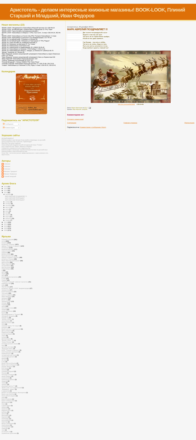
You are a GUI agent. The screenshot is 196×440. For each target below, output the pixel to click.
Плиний (4, 370)
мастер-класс (6, 267)
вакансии (5, 409)
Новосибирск (6, 269)
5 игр (3, 361)
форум (4, 358)
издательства (6, 283)
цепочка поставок (8, 347)
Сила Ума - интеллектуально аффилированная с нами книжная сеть (25, 153)
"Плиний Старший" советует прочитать (15, 282)
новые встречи (7, 251)
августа (8, 207)
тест (3, 430)
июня (7, 211)
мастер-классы (7, 322)
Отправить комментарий (75, 119)
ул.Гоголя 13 (6, 431)
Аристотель (6, 154)
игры (3, 285)
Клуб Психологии (7, 291)
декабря (8, 194)
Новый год (5, 317)
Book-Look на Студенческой (11, 329)
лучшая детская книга (9, 355)
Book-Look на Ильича (9, 363)
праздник (84, 109)
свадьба (4, 381)
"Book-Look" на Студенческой (12, 387)
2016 (6, 186)
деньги (4, 413)
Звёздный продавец (8, 316)
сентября (9, 205)
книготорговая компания (10, 352)
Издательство (6, 332)
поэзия (4, 337)
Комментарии (9, 128)
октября (8, 203)
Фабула (4, 407)
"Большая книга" (7, 348)
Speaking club (6, 301)
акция (4, 273)
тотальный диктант (8, 356)
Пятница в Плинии (8, 374)
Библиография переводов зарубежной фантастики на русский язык (24, 150)
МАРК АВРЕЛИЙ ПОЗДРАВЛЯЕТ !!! (16, 196)
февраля (9, 218)
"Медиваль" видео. (8, 389)
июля (7, 209)
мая (7, 213)
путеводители (6, 426)
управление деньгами (9, 433)
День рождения (7, 330)
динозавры (5, 415)
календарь (5, 418)
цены (3, 306)
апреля (8, 214)
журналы (5, 417)
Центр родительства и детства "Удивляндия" (17, 141)
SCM (3, 324)
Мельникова (6, 402)
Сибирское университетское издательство (16, 148)
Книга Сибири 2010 (8, 400)
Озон (3, 404)
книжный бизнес (7, 311)
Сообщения (8, 124)
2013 (6, 192)
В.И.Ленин (5, 368)
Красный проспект (8, 256)
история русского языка (10, 343)
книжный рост (6, 353)
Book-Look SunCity (8, 394)
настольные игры (7, 308)
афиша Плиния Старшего (10, 257)
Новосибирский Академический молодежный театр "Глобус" (22, 145)
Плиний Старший (7, 239)
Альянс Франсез (7, 366)
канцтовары (6, 321)
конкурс (4, 303)
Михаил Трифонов (10, 174)
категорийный (6, 420)
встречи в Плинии (8, 259)
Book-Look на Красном (9, 365)
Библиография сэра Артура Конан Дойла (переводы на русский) (23, 140)
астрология (5, 378)
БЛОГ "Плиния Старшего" (10, 350)
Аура (3, 397)
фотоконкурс (6, 339)
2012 (6, 222)
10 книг (4, 360)
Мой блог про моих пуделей (11, 143)
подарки (4, 304)
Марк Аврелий (76, 109)
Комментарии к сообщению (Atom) (93, 127)
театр (3, 383)
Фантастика (6, 286)
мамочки (5, 422)
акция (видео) (6, 376)
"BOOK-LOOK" (7, 319)
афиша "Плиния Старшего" (11, 246)
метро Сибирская (8, 423)
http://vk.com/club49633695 (126, 104)
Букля (4, 313)
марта (8, 216)
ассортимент (6, 265)
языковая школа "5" (8, 386)
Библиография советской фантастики (14, 151)
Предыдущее (189, 123)
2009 (6, 228)
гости (3, 241)
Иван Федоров (7, 296)
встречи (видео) (7, 334)
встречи (4, 243)
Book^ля (4, 300)
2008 (6, 230)
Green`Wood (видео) (9, 396)
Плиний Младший (8, 371)
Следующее (71, 123)
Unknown (7, 164)
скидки (4, 309)
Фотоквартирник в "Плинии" (11, 314)
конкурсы (5, 327)
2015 (6, 188)
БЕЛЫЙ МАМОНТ (8, 138)
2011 (6, 224)
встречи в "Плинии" (8, 244)
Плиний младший (10, 176)
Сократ (4, 280)
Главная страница (130, 123)
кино (3, 345)
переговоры (6, 425)
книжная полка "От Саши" (10, 326)
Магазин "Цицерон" (10, 171)
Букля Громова (7, 399)
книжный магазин (7, 249)
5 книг (4, 278)
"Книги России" (7, 342)
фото (3, 272)
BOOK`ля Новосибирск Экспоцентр (14, 392)
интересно (5, 247)
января (8, 220)
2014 (6, 190)
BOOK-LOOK (6, 254)
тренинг (4, 384)
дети (3, 275)
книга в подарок (7, 295)
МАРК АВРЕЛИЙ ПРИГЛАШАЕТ (15, 198)
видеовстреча (6, 410)
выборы (4, 412)
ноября (8, 202)
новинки (4, 252)
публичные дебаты (8, 379)
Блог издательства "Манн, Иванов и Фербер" (17, 146)
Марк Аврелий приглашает (11, 260)
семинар (5, 428)
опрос (4, 335)
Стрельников (6, 405)
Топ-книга (5, 293)
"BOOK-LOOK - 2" (8, 340)
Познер (4, 373)
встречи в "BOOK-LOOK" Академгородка (15, 288)
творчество (5, 290)
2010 (6, 226)
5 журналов (6, 391)
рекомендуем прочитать (10, 277)
